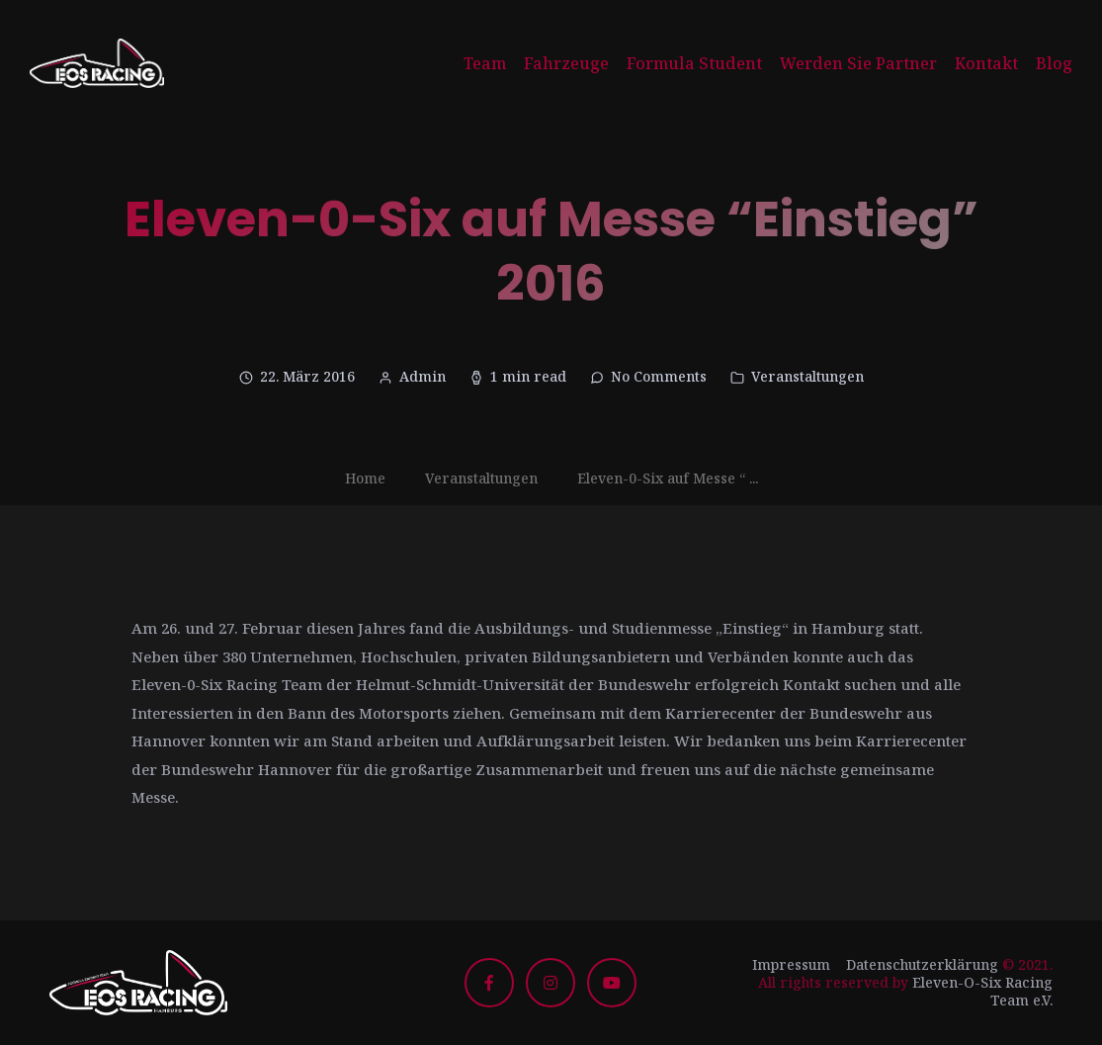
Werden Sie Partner (858, 63)
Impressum (791, 964)
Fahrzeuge (566, 63)
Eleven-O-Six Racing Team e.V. (982, 991)
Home (365, 478)
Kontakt (986, 63)
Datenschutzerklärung (922, 964)
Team (485, 63)
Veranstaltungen (807, 376)
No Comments (659, 376)
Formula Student (694, 63)
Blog (1054, 63)
